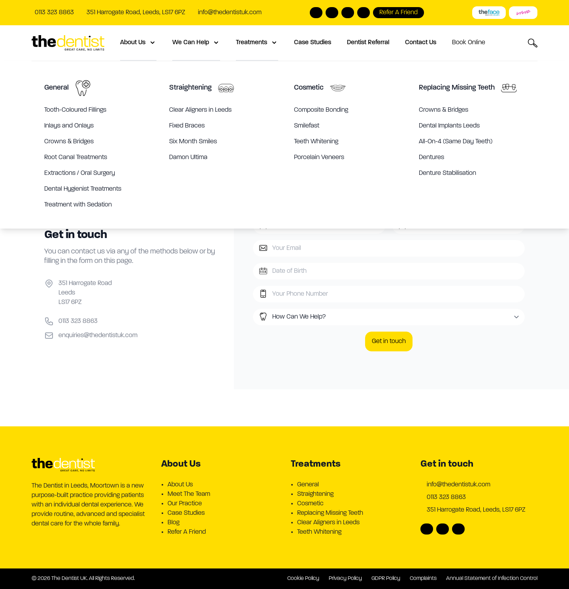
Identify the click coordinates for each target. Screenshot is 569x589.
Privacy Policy (345, 578)
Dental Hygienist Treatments (82, 189)
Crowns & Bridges (69, 142)
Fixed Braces (187, 126)
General (56, 88)
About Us (138, 43)
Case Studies (312, 42)
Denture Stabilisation (447, 173)
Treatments (257, 43)
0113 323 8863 (446, 497)
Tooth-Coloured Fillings (75, 110)
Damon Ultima (188, 157)
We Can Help (196, 43)
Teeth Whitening (316, 142)
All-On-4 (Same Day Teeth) (455, 142)
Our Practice (185, 504)
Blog (173, 523)
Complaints (423, 578)
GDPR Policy (385, 578)
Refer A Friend (187, 532)
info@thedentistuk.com (230, 12)
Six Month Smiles (193, 142)
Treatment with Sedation (78, 205)
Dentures (431, 157)
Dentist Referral (368, 42)
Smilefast (306, 126)
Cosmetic (309, 88)
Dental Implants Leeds (449, 126)
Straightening (190, 88)
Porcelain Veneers (319, 157)
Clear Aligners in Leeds (200, 110)
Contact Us (420, 42)
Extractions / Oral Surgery (79, 173)
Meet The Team (189, 494)
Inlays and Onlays (69, 126)
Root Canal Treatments (75, 157)
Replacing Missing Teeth (457, 88)
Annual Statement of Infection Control (491, 578)
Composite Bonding (321, 110)
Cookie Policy (303, 578)
